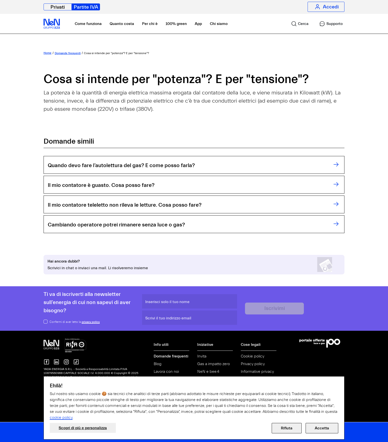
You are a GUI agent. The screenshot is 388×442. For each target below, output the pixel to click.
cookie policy (61, 417)
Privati (57, 7)
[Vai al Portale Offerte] (321, 343)
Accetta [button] (322, 428)
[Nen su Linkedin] (56, 362)
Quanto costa (122, 24)
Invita (201, 356)
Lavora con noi (166, 371)
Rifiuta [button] (286, 428)
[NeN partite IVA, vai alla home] (52, 24)
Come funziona (88, 24)
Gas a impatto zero (213, 364)
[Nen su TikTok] (76, 362)
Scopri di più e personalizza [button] (83, 428)
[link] (297, 24)
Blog (158, 364)
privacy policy (91, 322)
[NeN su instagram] (66, 362)
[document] (194, 401)
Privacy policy (253, 364)
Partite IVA (86, 7)
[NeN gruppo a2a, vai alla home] (65, 345)
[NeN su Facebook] (46, 362)
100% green (176, 24)
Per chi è (150, 24)
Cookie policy (252, 356)
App (198, 24)
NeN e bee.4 (208, 371)
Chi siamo (219, 24)
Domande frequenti (171, 356)
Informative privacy (257, 371)
